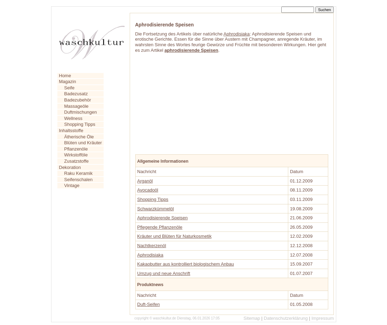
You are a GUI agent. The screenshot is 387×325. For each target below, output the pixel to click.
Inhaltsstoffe (71, 130)
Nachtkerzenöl (151, 245)
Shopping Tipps (80, 124)
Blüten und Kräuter (83, 142)
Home (65, 75)
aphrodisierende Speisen (191, 50)
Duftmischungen (80, 112)
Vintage (72, 185)
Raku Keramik (78, 173)
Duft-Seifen (148, 304)
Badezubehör (77, 100)
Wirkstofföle (76, 154)
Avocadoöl (147, 190)
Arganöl (145, 181)
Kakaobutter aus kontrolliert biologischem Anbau (185, 264)
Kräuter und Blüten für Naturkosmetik (174, 236)
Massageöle (76, 106)
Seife (69, 87)
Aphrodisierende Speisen (162, 217)
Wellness (73, 118)
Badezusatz (76, 93)
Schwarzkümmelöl (155, 208)
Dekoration (70, 167)
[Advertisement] (187, 100)
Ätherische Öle (79, 136)
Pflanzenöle (76, 149)
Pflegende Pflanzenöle (160, 227)
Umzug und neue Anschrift (163, 273)
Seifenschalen (78, 179)
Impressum (323, 318)
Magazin (67, 81)
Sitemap (251, 318)
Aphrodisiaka (237, 33)
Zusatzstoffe (76, 161)
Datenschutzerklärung (286, 318)
